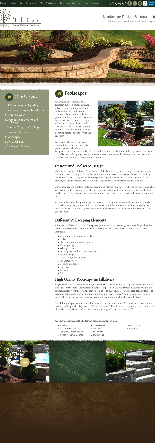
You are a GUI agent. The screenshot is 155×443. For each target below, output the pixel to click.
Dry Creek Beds (16, 142)
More (72, 343)
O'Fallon (97, 328)
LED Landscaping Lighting (22, 105)
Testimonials (67, 3)
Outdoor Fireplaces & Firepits (24, 127)
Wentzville (131, 328)
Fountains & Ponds (18, 132)
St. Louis (64, 325)
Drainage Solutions (18, 146)
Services (31, 3)
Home (3, 3)
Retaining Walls (16, 115)
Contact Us (98, 3)
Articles (83, 3)
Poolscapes (14, 137)
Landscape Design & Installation (26, 110)
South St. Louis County (71, 331)
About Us (16, 3)
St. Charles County (69, 328)
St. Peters (98, 331)
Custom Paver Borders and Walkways (22, 121)
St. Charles (98, 334)
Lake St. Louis (133, 325)
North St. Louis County (71, 334)
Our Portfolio (48, 3)
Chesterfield (99, 325)
